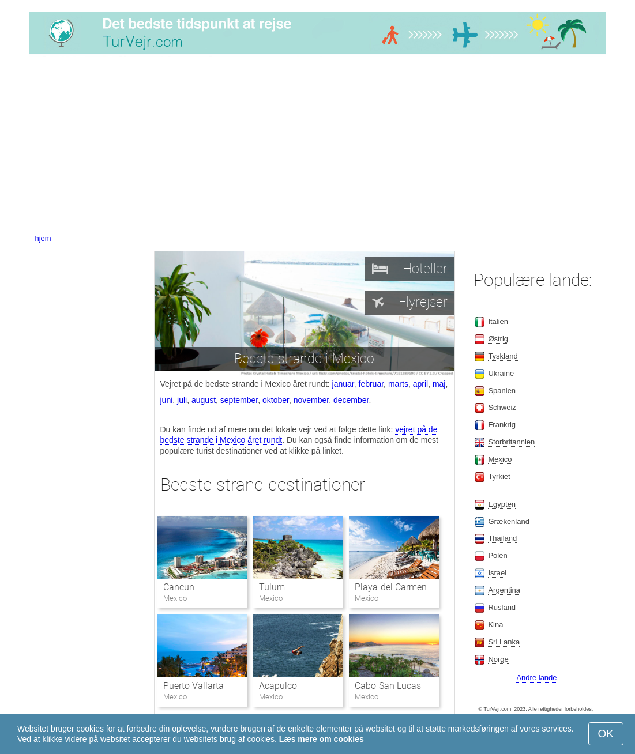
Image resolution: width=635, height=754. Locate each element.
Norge (498, 659)
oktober (275, 400)
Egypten (502, 504)
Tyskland (502, 356)
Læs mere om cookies (321, 739)
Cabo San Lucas (388, 685)
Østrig (498, 338)
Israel (497, 572)
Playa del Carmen (391, 587)
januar (343, 384)
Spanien (502, 390)
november (311, 400)
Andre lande (536, 677)
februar (371, 384)
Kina (495, 624)
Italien (498, 321)
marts (398, 384)
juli (182, 400)
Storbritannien (511, 442)
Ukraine (501, 373)
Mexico (500, 459)
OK (606, 733)
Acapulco (278, 685)
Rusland (502, 607)
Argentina (504, 590)
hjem (43, 238)
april (420, 384)
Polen (497, 555)
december (351, 400)
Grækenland (508, 521)
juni (166, 400)
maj (439, 384)
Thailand (502, 538)
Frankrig (502, 424)
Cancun (178, 587)
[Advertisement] (317, 146)
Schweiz (502, 407)
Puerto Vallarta (193, 685)
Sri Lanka (504, 642)
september (239, 400)
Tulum (272, 587)
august (203, 400)
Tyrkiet (499, 476)
